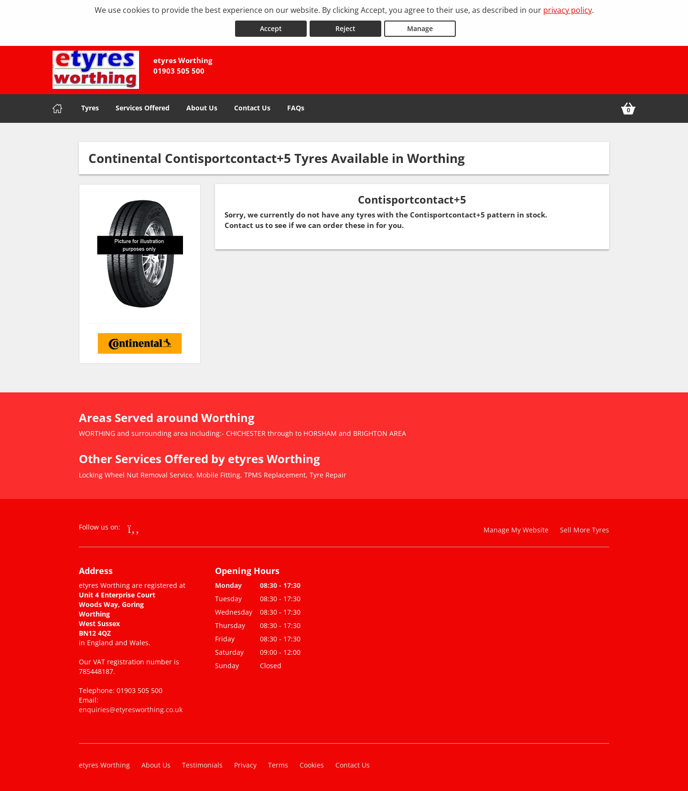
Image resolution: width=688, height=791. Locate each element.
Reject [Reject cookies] (345, 28)
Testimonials (202, 764)
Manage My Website (516, 529)
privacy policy (567, 10)
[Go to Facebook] (134, 527)
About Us (201, 107)
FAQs (295, 107)
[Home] (57, 108)
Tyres (90, 107)
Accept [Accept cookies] (271, 28)
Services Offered (143, 107)
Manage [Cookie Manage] (420, 28)
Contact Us (252, 107)
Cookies (312, 764)
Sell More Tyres (584, 529)
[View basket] (628, 108)
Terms (278, 764)
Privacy (245, 764)
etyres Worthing (104, 764)
